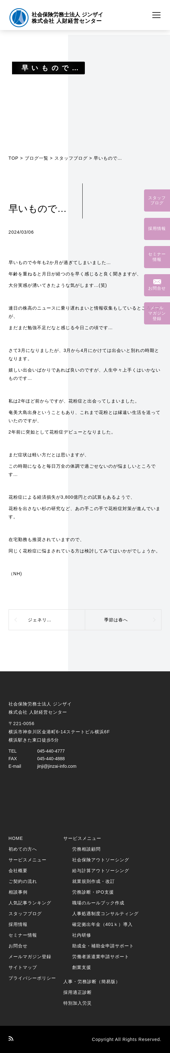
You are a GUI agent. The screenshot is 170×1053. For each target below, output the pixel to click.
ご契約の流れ (23, 881)
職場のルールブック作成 (98, 902)
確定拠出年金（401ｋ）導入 (102, 924)
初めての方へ (23, 849)
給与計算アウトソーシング (100, 870)
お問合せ (18, 945)
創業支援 (81, 967)
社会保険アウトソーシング (100, 859)
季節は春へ (116, 619)
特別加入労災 (77, 1003)
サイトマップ (23, 967)
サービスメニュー (28, 859)
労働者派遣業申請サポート (100, 956)
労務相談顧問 (86, 849)
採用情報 (18, 924)
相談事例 (18, 892)
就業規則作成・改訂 (93, 881)
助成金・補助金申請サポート (103, 945)
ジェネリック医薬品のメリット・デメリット (56, 619)
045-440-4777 (51, 751)
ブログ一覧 (36, 158)
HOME (16, 838)
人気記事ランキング (30, 902)
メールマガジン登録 (30, 956)
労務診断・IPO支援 (93, 892)
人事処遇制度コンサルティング (105, 913)
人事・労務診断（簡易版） (91, 981)
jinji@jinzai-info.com (56, 766)
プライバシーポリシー (32, 978)
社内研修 (81, 935)
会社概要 (18, 870)
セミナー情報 (23, 935)
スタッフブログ (71, 158)
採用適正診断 (77, 992)
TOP (14, 158)
